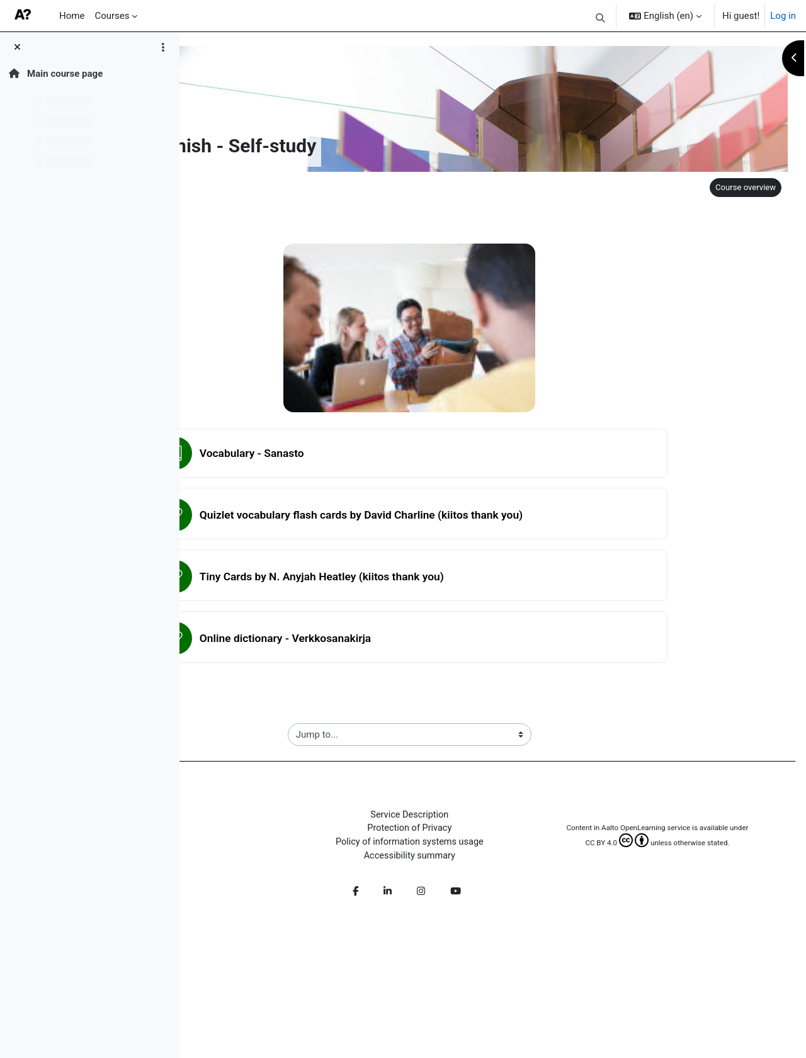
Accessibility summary (494, 859)
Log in (783, 15)
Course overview (741, 187)
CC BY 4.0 (640, 856)
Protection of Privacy (494, 830)
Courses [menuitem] (111, 15)
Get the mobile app (258, 972)
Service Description (494, 816)
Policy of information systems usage (494, 844)
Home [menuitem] (71, 15)
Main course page (56, 73)
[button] (600, 17)
